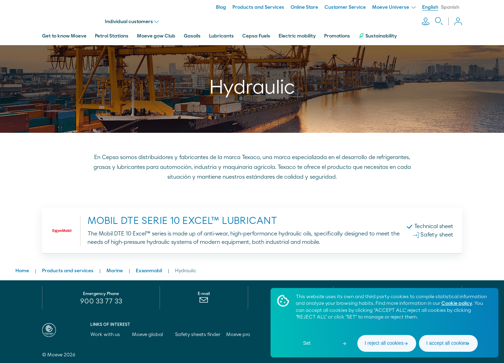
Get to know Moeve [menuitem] (64, 36)
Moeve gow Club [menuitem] (156, 36)
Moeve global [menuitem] (150, 334)
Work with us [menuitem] (108, 334)
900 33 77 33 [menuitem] (101, 301)
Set (306, 343)
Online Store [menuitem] (304, 7)
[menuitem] (204, 301)
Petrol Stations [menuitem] (111, 36)
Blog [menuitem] (221, 7)
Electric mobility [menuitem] (297, 36)
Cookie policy (456, 303)
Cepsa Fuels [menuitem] (256, 36)
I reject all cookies (384, 343)
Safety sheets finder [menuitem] (197, 334)
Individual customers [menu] (132, 21)
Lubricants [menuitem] (221, 36)
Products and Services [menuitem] (258, 7)
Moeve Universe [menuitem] (394, 7)
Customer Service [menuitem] (345, 7)
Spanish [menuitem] (450, 7)
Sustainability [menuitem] (377, 36)
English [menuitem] (430, 7)
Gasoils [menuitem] (192, 36)
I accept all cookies (447, 343)
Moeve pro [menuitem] (241, 334)
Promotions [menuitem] (337, 36)
